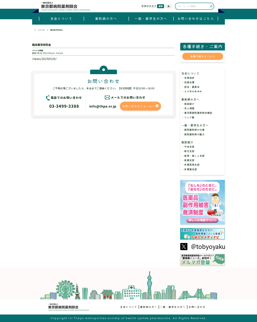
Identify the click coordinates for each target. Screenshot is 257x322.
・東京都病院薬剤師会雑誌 (197, 112)
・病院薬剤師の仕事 (193, 129)
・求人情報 (188, 108)
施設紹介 (189, 142)
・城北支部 (188, 151)
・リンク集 (188, 117)
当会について (61, 18)
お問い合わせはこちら (195, 18)
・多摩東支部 (189, 169)
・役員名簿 (188, 82)
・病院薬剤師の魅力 (193, 134)
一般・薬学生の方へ (150, 18)
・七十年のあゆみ (192, 91)
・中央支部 (188, 146)
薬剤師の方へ (106, 18)
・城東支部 (188, 160)
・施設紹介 (188, 104)
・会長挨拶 (188, 78)
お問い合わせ (197, 307)
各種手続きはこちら (202, 56)
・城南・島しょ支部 (193, 155)
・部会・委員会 (191, 87)
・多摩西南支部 (191, 164)
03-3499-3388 (64, 106)
